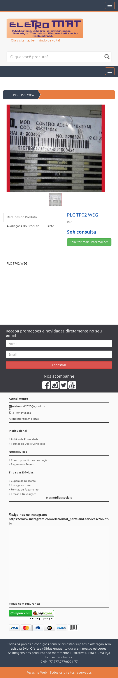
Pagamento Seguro (22, 464)
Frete (50, 226)
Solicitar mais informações (89, 242)
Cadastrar (59, 365)
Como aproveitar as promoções (30, 460)
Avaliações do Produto (23, 226)
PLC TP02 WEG (23, 95)
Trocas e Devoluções (23, 494)
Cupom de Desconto (23, 481)
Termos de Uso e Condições (28, 444)
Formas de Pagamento (25, 489)
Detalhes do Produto (22, 217)
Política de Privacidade (24, 439)
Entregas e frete (21, 485)
